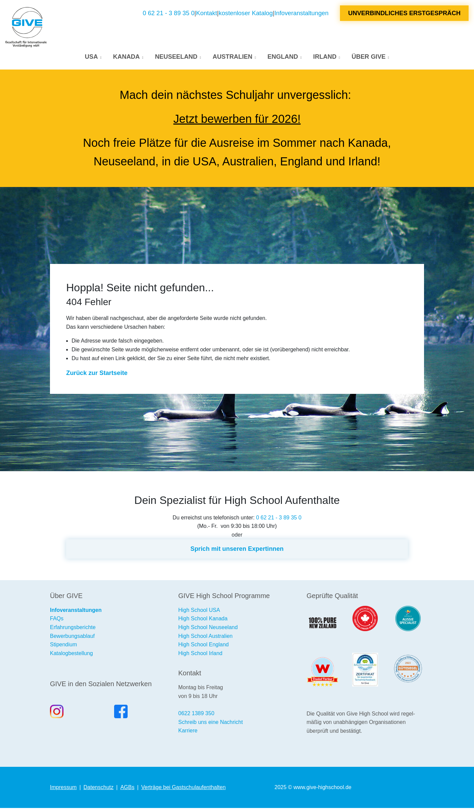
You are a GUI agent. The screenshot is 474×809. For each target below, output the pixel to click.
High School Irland (200, 654)
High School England (203, 645)
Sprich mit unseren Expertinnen (237, 549)
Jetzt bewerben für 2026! (236, 119)
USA (91, 56)
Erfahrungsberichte (73, 628)
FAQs (56, 619)
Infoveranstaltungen (301, 13)
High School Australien (205, 637)
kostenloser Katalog (246, 13)
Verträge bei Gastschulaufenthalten (183, 788)
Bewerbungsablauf (72, 637)
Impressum (63, 788)
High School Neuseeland (208, 628)
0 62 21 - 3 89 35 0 (168, 13)
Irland (325, 56)
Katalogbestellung (71, 654)
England (282, 56)
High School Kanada (203, 619)
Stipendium (63, 645)
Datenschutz (98, 788)
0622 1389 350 (196, 714)
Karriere (188, 731)
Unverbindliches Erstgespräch (404, 13)
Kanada (126, 56)
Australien (233, 56)
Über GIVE (369, 56)
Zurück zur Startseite (97, 373)
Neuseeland (176, 56)
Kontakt (206, 13)
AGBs (127, 788)
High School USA (199, 611)
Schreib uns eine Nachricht (210, 723)
